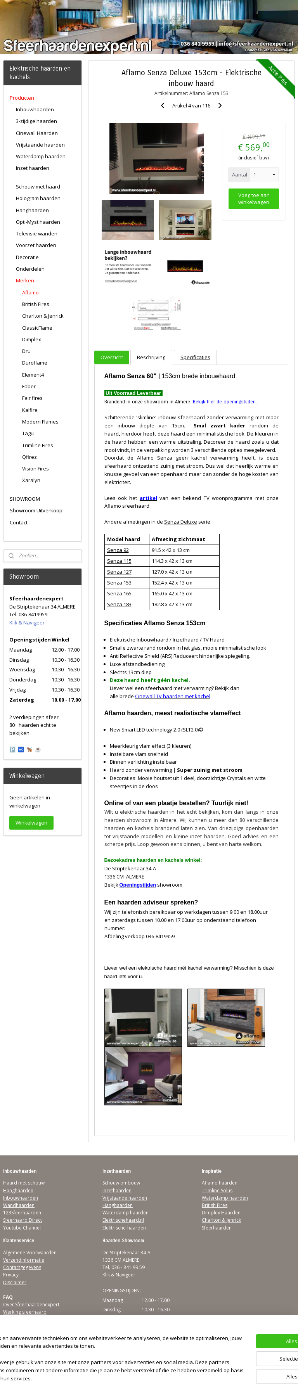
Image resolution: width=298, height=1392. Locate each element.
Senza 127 (119, 571)
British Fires (35, 304)
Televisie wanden (36, 233)
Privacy (11, 1274)
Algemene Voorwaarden (30, 1252)
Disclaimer (14, 1282)
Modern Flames (40, 421)
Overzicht (112, 357)
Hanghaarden (32, 210)
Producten (22, 97)
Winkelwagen (31, 822)
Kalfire (30, 409)
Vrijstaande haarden (40, 144)
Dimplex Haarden (221, 1212)
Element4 (33, 374)
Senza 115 (119, 560)
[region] (97, 1355)
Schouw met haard (38, 186)
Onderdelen (30, 268)
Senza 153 (119, 582)
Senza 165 (119, 593)
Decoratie (27, 257)
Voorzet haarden (36, 245)
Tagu (28, 433)
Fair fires (32, 397)
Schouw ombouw (121, 1182)
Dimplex (31, 339)
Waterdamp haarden (41, 156)
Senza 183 (119, 604)
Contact (19, 522)
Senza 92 (118, 549)
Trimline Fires (37, 445)
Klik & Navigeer (27, 622)
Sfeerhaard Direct (22, 1220)
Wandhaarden (19, 1205)
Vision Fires (35, 468)
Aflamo (30, 292)
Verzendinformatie (23, 1260)
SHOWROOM (25, 498)
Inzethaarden (117, 1190)
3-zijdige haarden (36, 121)
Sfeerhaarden (217, 1227)
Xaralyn (31, 480)
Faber (29, 386)
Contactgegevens (22, 1267)
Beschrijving (151, 357)
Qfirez (29, 456)
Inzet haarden (32, 167)
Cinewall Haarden (37, 133)
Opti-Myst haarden (38, 221)
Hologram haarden (38, 198)
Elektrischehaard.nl (123, 1220)
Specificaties (195, 357)
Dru (26, 351)
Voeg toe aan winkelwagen (254, 198)
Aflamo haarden (219, 1182)
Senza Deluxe (180, 521)
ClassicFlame (37, 327)
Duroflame (34, 362)
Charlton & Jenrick (43, 315)
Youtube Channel (22, 1227)
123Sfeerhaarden (22, 1212)
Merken (25, 280)
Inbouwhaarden (35, 109)
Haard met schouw (24, 1182)
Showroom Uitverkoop (36, 510)
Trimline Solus (217, 1190)
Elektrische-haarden (124, 1227)
